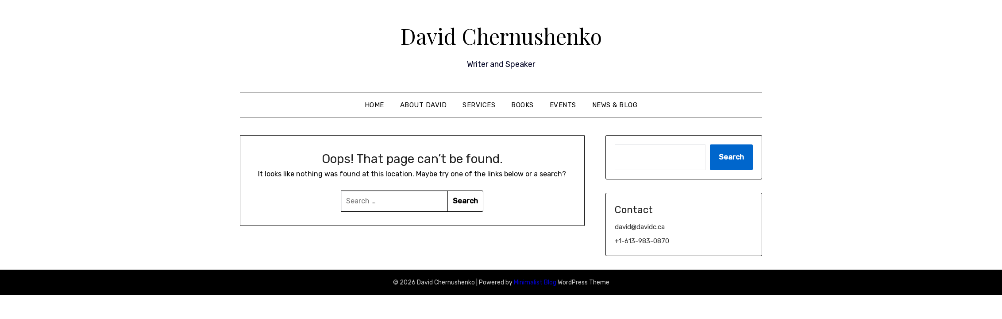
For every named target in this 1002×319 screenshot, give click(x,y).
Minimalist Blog (535, 282)
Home (374, 105)
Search (731, 157)
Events (563, 105)
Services (478, 105)
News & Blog (615, 105)
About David (423, 105)
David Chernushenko (501, 36)
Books (522, 105)
